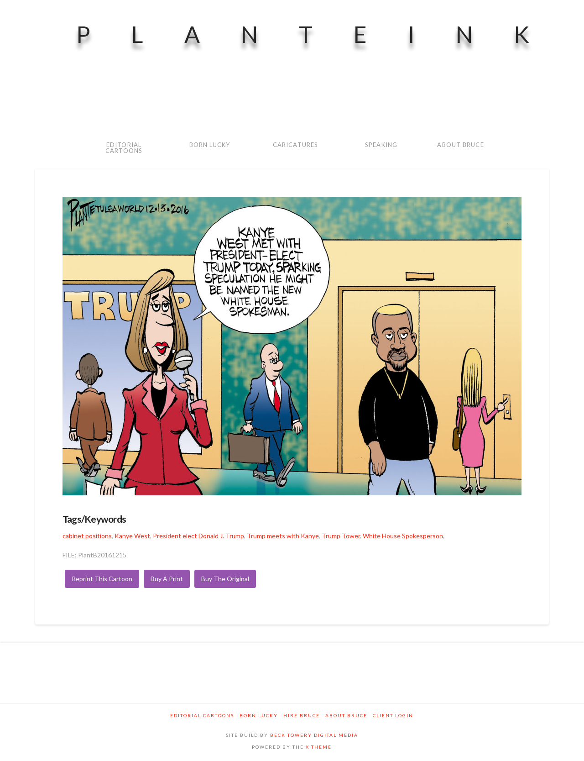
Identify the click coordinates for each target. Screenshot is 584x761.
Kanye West (132, 536)
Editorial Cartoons (202, 715)
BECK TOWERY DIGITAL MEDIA (314, 735)
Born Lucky (259, 715)
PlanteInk (323, 34)
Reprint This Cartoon (102, 579)
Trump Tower (341, 536)
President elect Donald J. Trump (198, 536)
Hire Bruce (301, 715)
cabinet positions (87, 536)
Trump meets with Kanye (283, 536)
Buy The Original (225, 579)
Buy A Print (167, 579)
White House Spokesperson (403, 536)
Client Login (393, 715)
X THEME (319, 747)
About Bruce (346, 715)
